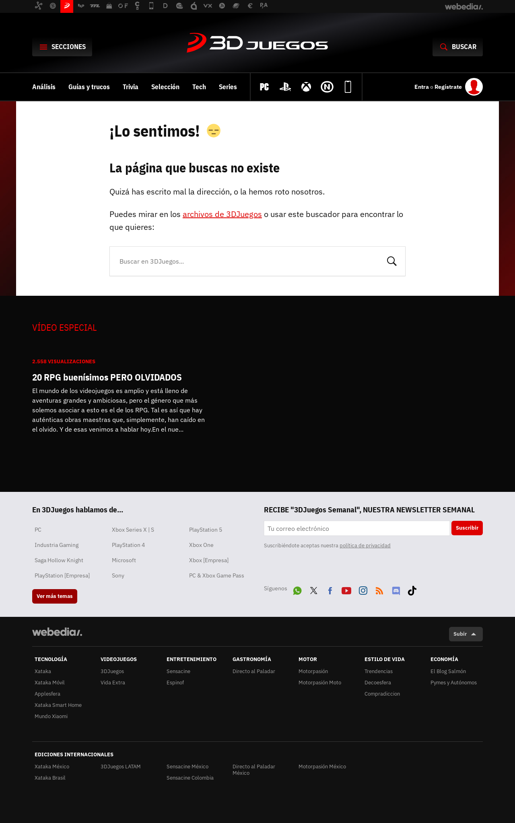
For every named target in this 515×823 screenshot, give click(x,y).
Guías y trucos (89, 86)
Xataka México (52, 766)
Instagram (362, 589)
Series (228, 86)
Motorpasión (313, 671)
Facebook (329, 589)
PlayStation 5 (205, 529)
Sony (118, 575)
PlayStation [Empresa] (62, 575)
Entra (422, 86)
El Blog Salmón (448, 671)
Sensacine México (187, 766)
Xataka (43, 671)
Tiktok (412, 589)
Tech (199, 86)
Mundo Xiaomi (51, 716)
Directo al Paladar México (254, 769)
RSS (379, 589)
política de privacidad (365, 545)
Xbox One (201, 545)
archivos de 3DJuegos (222, 214)
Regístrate (448, 86)
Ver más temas (55, 596)
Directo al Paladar (254, 671)
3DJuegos (257, 43)
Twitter (313, 589)
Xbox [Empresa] (209, 560)
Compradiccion (382, 693)
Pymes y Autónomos (454, 682)
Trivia (130, 86)
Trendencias (379, 671)
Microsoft (124, 560)
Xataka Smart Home (58, 705)
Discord (395, 589)
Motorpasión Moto (320, 682)
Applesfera (47, 693)
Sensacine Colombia (190, 777)
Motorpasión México (322, 766)
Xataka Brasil (50, 777)
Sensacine (178, 671)
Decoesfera (378, 682)
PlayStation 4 (128, 545)
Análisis (44, 86)
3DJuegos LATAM (121, 766)
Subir (460, 634)
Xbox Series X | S (133, 529)
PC (38, 529)
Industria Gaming (56, 545)
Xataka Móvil (50, 682)
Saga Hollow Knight (59, 560)
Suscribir (467, 527)
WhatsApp (297, 589)
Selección (165, 86)
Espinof (175, 682)
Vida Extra (113, 682)
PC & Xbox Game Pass (216, 575)
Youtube (346, 589)
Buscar (392, 260)
